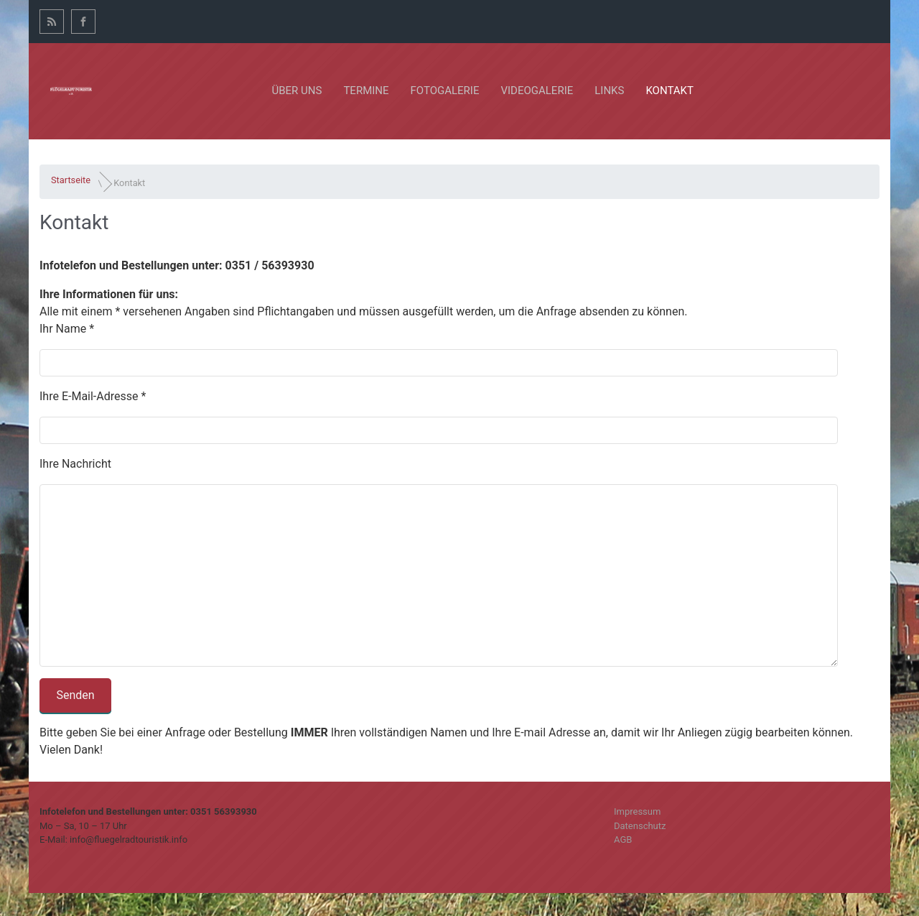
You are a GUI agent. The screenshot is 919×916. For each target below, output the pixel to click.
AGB (623, 839)
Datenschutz (640, 825)
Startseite (70, 180)
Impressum (637, 811)
